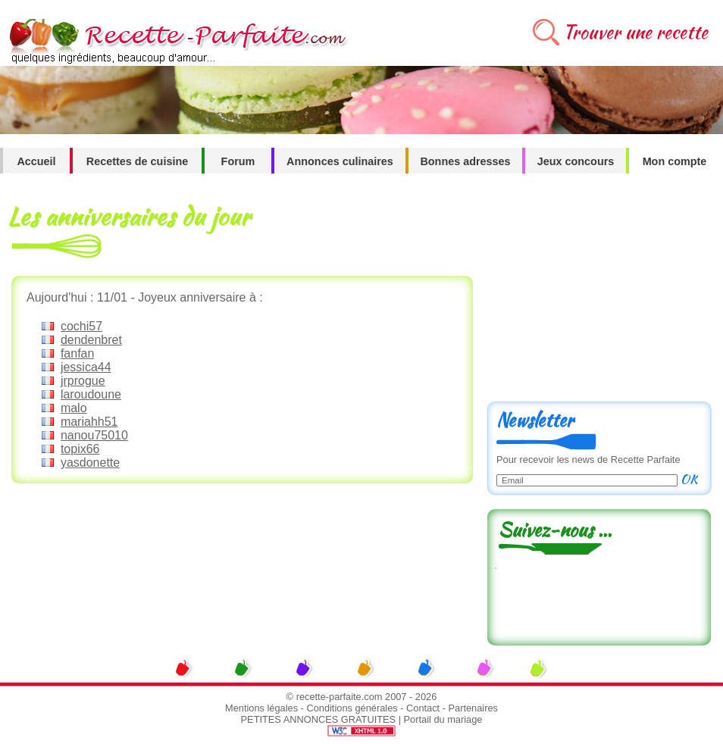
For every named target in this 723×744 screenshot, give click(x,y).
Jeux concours (576, 161)
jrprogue (83, 380)
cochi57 (81, 326)
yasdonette (90, 462)
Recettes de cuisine (137, 161)
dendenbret (91, 339)
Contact (423, 708)
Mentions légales (261, 708)
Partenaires (473, 708)
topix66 (80, 448)
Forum (238, 161)
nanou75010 (94, 435)
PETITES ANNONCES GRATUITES (318, 719)
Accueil (36, 161)
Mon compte (675, 161)
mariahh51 (89, 421)
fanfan (77, 353)
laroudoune (91, 394)
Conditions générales (351, 708)
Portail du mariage (443, 719)
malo (74, 408)
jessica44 (86, 367)
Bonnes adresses (465, 161)
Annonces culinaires (339, 161)
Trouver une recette (635, 32)
